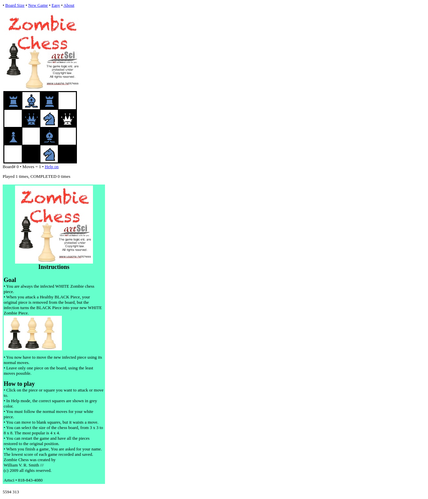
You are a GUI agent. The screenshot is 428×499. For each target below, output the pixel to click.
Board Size (14, 5)
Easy (55, 5)
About (69, 5)
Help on (52, 166)
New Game (38, 5)
